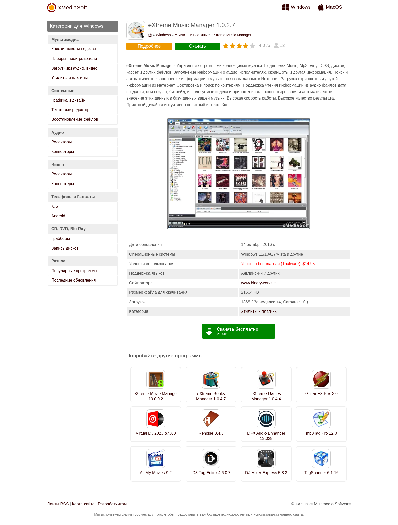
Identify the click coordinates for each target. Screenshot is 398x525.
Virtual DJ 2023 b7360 (156, 433)
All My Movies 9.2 (156, 473)
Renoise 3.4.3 (211, 433)
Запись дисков (65, 248)
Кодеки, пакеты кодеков (73, 49)
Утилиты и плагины (69, 77)
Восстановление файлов (74, 119)
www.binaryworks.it (258, 283)
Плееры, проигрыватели (74, 58)
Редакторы (61, 142)
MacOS (334, 7)
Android (58, 216)
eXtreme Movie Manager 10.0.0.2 (156, 396)
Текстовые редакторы (71, 110)
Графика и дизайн (68, 100)
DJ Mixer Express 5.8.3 (266, 473)
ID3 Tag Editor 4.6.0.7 (210, 473)
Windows (301, 7)
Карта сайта (83, 504)
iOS (54, 206)
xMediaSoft (72, 7)
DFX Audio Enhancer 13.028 (266, 436)
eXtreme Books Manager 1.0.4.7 (211, 396)
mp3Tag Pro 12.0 (321, 433)
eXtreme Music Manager (231, 35)
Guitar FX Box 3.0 (321, 393)
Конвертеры (62, 151)
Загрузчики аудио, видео (74, 68)
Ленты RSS (58, 504)
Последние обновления (73, 280)
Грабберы (60, 238)
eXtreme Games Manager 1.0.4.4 (266, 396)
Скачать (197, 46)
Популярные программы (74, 271)
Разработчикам (112, 504)
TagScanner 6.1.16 (321, 473)
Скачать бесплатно (237, 329)
